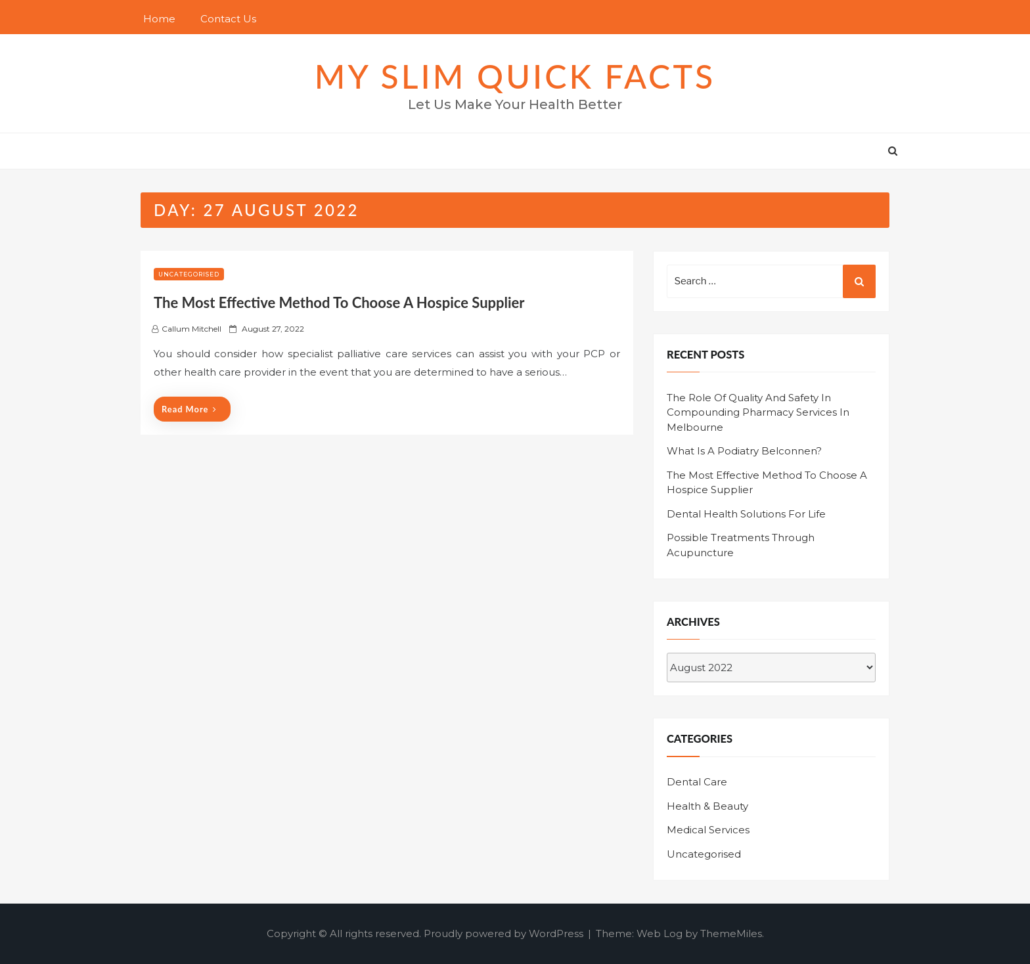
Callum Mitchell (191, 329)
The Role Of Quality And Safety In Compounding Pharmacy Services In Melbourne (758, 412)
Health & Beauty (707, 806)
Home (159, 18)
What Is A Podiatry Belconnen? (744, 451)
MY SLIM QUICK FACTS (515, 76)
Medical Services (708, 829)
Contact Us (228, 18)
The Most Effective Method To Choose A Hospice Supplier (339, 302)
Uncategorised (188, 274)
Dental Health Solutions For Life (746, 514)
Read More (189, 409)
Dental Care (697, 782)
